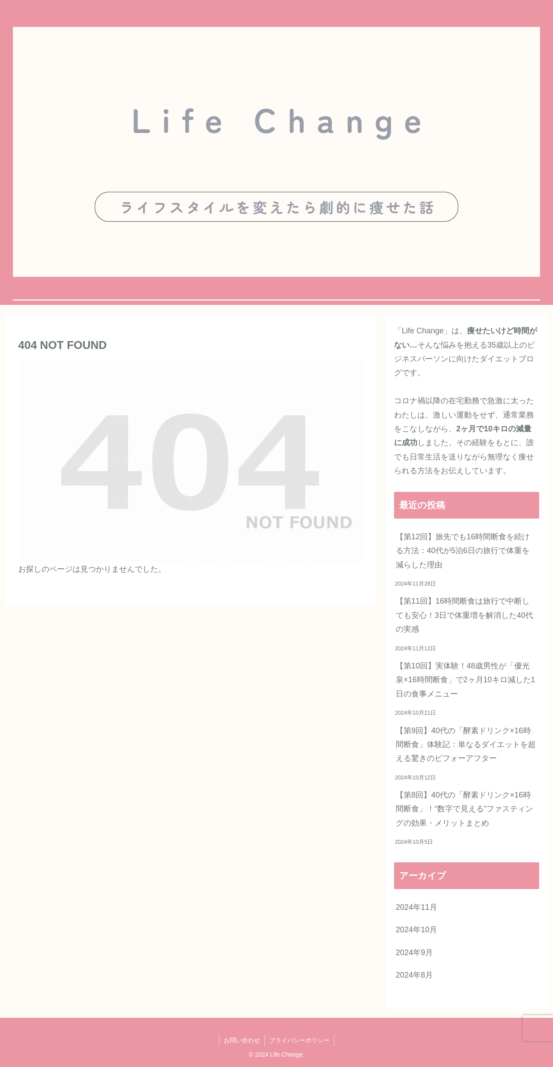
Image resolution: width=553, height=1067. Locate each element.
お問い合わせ (242, 1040)
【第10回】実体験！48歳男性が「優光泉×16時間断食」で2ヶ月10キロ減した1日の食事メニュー (465, 680)
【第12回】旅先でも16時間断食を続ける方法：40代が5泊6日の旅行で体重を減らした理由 (463, 550)
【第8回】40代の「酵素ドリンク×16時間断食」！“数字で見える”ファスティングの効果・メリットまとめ (464, 809)
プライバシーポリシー (299, 1040)
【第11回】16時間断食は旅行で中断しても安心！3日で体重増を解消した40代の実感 (464, 615)
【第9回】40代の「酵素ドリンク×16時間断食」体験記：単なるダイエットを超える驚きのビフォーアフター (466, 744)
